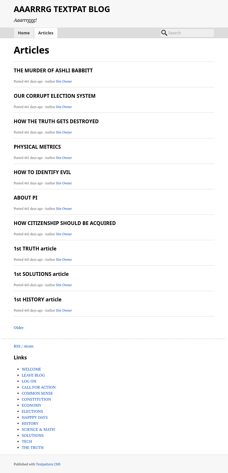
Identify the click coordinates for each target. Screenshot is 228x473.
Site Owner (64, 81)
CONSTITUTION (36, 399)
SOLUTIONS (33, 435)
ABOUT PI (25, 197)
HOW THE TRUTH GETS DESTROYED (56, 121)
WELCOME (31, 369)
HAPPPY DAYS (35, 417)
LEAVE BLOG (33, 375)
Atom (29, 346)
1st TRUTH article (35, 248)
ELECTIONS (32, 411)
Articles (45, 32)
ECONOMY (31, 405)
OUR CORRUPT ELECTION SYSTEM (55, 95)
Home (24, 32)
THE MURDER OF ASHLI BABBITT (53, 70)
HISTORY (30, 423)
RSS (17, 346)
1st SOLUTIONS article (41, 274)
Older (19, 327)
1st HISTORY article (37, 299)
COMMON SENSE (37, 393)
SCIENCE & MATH (38, 429)
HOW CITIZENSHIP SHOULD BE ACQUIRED (65, 223)
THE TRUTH (32, 447)
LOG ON (29, 381)
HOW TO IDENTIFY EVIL (42, 172)
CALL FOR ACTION (39, 387)
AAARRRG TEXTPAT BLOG (62, 9)
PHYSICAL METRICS (37, 146)
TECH (27, 441)
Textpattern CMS (48, 464)
